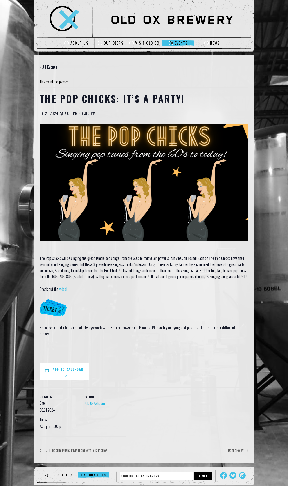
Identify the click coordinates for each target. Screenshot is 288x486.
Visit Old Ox (147, 43)
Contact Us (63, 474)
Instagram (242, 475)
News (215, 43)
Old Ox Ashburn (95, 403)
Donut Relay (236, 450)
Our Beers (114, 43)
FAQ (45, 474)
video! (63, 289)
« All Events (48, 67)
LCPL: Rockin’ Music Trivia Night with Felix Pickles (75, 450)
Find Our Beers (93, 474)
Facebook (223, 475)
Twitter (233, 475)
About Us (79, 43)
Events (181, 43)
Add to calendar (68, 369)
